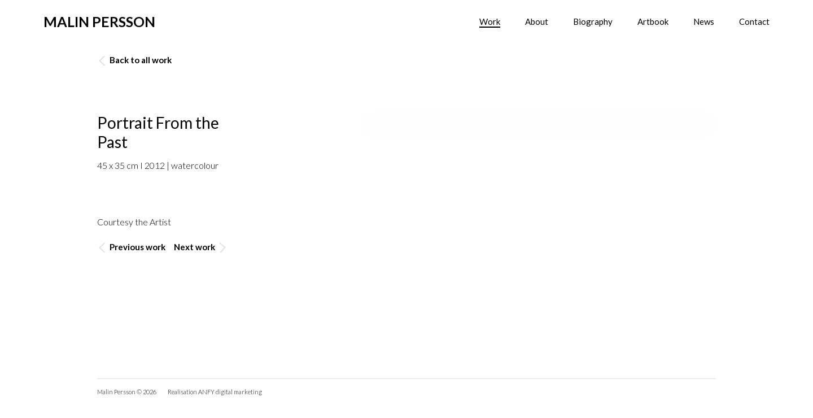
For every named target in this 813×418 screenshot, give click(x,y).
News (703, 21)
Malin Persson (99, 21)
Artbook (652, 21)
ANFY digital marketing (230, 391)
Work (489, 21)
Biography (593, 21)
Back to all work (135, 60)
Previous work (132, 247)
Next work (200, 247)
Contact (754, 21)
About (536, 21)
